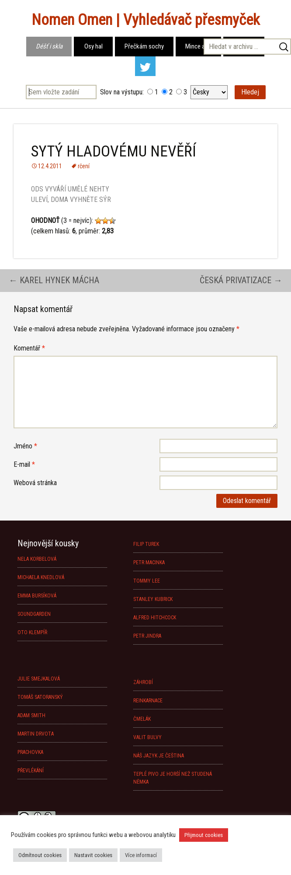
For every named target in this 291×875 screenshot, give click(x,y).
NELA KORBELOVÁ (36, 559)
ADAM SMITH (31, 715)
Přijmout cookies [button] (203, 835)
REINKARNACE (148, 701)
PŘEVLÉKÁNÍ (30, 770)
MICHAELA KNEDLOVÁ (40, 577)
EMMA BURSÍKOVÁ (36, 596)
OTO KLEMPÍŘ (32, 632)
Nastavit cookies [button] (93, 855)
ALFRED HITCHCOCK (154, 618)
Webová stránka (35, 483)
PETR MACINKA (149, 562)
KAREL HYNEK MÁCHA (54, 280)
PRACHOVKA (30, 752)
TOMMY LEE (146, 581)
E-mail (24, 464)
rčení (84, 166)
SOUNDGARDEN (34, 614)
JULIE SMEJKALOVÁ (38, 679)
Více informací (141, 855)
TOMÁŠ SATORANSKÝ (40, 697)
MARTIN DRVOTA (35, 734)
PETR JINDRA (147, 636)
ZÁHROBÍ (143, 682)
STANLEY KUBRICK (153, 599)
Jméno (25, 446)
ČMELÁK (142, 719)
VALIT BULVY (147, 737)
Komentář (29, 348)
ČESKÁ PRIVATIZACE (241, 280)
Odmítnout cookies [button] (40, 855)
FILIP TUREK (146, 544)
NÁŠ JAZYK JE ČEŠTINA (158, 756)
